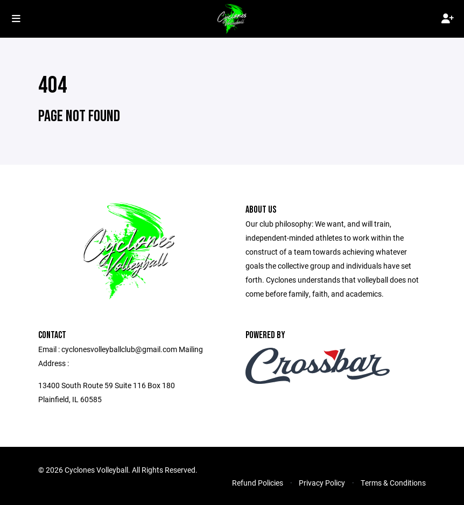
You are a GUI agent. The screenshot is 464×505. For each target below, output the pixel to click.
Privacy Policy (322, 483)
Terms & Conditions (393, 483)
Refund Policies (257, 483)
